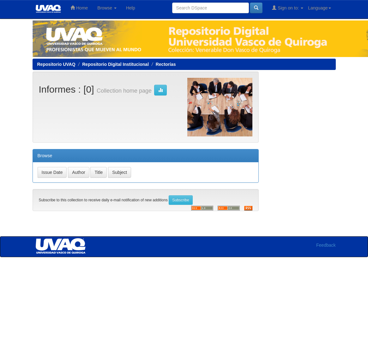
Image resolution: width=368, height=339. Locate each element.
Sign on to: (287, 7)
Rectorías (166, 64)
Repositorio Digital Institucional (115, 64)
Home (79, 7)
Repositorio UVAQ (56, 64)
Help (130, 7)
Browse (107, 7)
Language (319, 7)
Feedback (325, 245)
